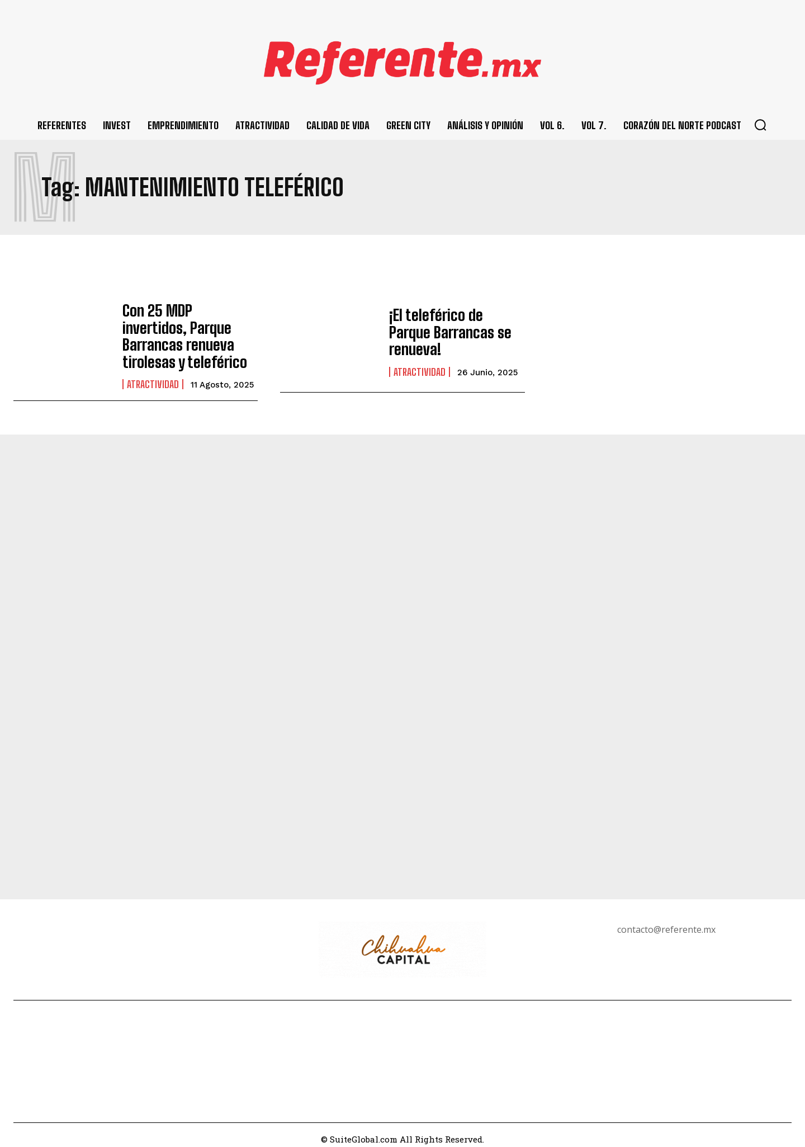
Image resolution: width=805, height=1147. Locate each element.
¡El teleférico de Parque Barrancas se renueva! (449, 332)
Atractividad (153, 376)
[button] (760, 124)
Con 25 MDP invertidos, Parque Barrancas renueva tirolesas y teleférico (182, 332)
